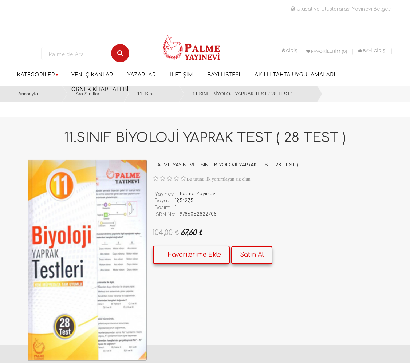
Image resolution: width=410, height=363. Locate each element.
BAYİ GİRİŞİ (372, 50)
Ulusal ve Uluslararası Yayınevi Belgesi (341, 9)
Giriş (289, 50)
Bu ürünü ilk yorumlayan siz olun (219, 179)
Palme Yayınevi (198, 193)
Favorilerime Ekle (194, 254)
